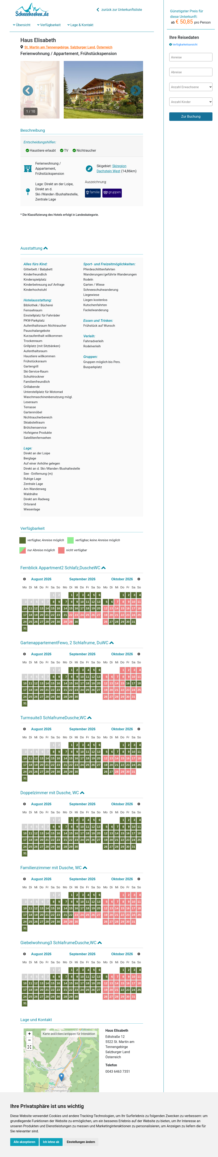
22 (66, 598)
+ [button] (29, 1018)
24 (28, 605)
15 (66, 592)
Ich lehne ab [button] (51, 1142)
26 (43, 605)
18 (35, 598)
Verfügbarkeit (49, 25)
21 (58, 598)
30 (74, 605)
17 (28, 598)
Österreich (104, 47)
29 (66, 605)
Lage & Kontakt (80, 25)
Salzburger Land (82, 47)
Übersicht (21, 25)
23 (74, 598)
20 (51, 598)
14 (58, 592)
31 (28, 612)
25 (35, 605)
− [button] (29, 1024)
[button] (28, 82)
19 (43, 598)
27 (51, 605)
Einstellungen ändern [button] (81, 1142)
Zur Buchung (190, 116)
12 (43, 592)
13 (51, 592)
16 (74, 592)
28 (58, 605)
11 (35, 592)
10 (28, 592)
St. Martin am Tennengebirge (46, 47)
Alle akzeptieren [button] (24, 1142)
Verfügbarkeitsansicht (184, 44)
